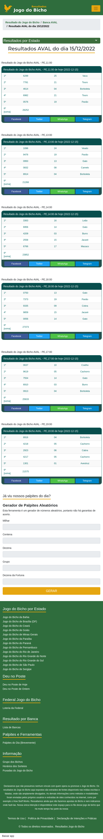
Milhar (6, 520)
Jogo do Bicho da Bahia (16, 617)
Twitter (39, 119)
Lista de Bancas (12, 727)
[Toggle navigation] (95, 8)
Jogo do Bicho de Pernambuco (20, 647)
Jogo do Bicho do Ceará (16, 625)
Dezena (7, 548)
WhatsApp (63, 119)
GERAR (51, 591)
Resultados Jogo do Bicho (69, 826)
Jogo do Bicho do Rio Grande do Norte (24, 656)
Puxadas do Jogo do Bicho (18, 770)
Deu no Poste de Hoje (15, 684)
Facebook (16, 119)
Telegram (87, 119)
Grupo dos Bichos (13, 761)
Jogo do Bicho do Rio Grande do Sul (23, 660)
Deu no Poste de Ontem (16, 688)
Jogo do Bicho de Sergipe (17, 669)
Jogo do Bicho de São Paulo (19, 664)
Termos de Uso (16, 818)
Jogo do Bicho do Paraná (17, 643)
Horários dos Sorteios (15, 766)
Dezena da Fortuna (13, 575)
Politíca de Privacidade (40, 818)
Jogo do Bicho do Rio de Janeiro (21, 651)
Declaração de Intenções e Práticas (77, 818)
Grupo (6, 561)
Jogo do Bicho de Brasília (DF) (20, 621)
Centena (7, 534)
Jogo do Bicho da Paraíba (17, 638)
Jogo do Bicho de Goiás (16, 630)
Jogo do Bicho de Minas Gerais (20, 634)
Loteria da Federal (13, 708)
